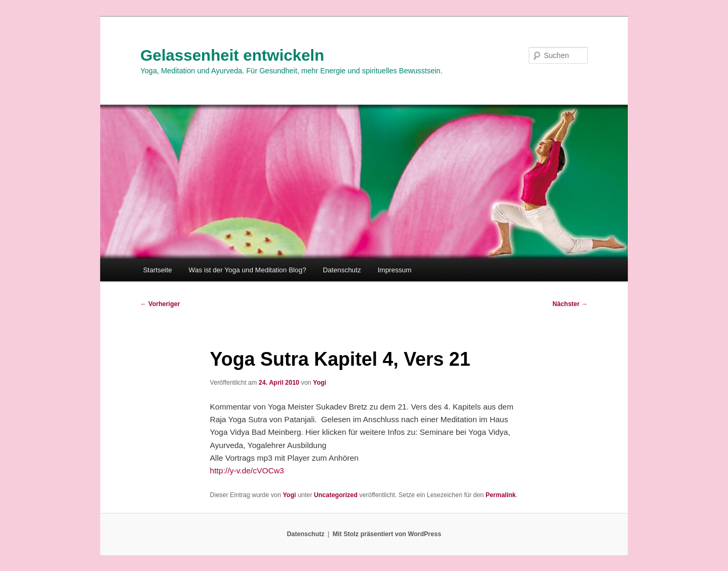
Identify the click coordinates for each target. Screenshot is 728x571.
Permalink (500, 495)
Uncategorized (336, 495)
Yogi (319, 382)
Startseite (157, 270)
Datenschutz (342, 270)
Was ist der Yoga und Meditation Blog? (247, 270)
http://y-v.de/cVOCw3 (247, 470)
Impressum (394, 270)
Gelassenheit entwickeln (232, 55)
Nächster (570, 304)
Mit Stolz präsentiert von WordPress (386, 534)
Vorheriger (160, 304)
